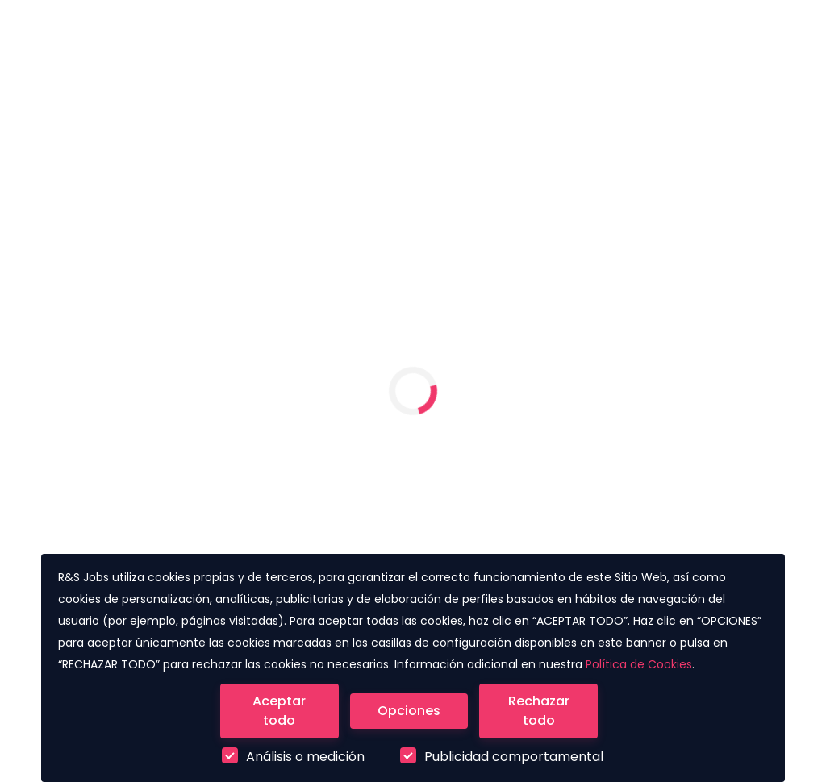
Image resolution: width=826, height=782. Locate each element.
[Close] (279, 711)
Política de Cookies (639, 664)
